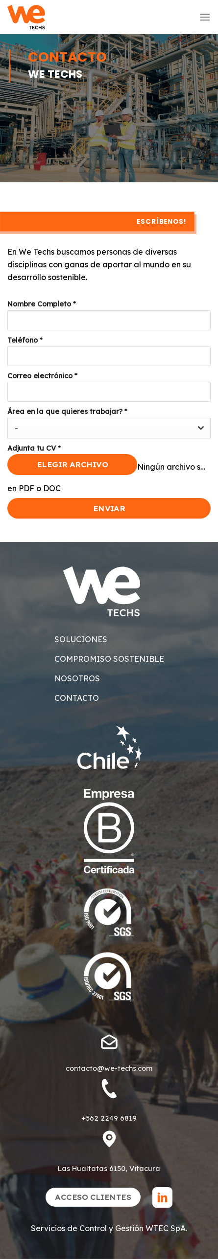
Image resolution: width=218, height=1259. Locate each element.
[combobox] (109, 428)
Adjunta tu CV (34, 448)
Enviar (109, 508)
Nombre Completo (41, 304)
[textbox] (100, 428)
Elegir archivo (72, 464)
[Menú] (205, 17)
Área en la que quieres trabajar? (67, 411)
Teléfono (25, 340)
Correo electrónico (42, 375)
